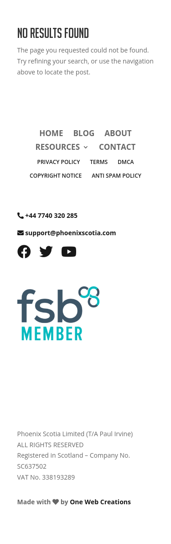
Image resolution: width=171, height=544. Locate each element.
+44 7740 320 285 (51, 215)
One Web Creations (100, 501)
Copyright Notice (56, 176)
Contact (117, 148)
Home (51, 134)
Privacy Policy (58, 162)
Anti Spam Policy (116, 176)
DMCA (126, 162)
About (117, 134)
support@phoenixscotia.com (70, 232)
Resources (58, 148)
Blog (83, 134)
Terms (99, 162)
